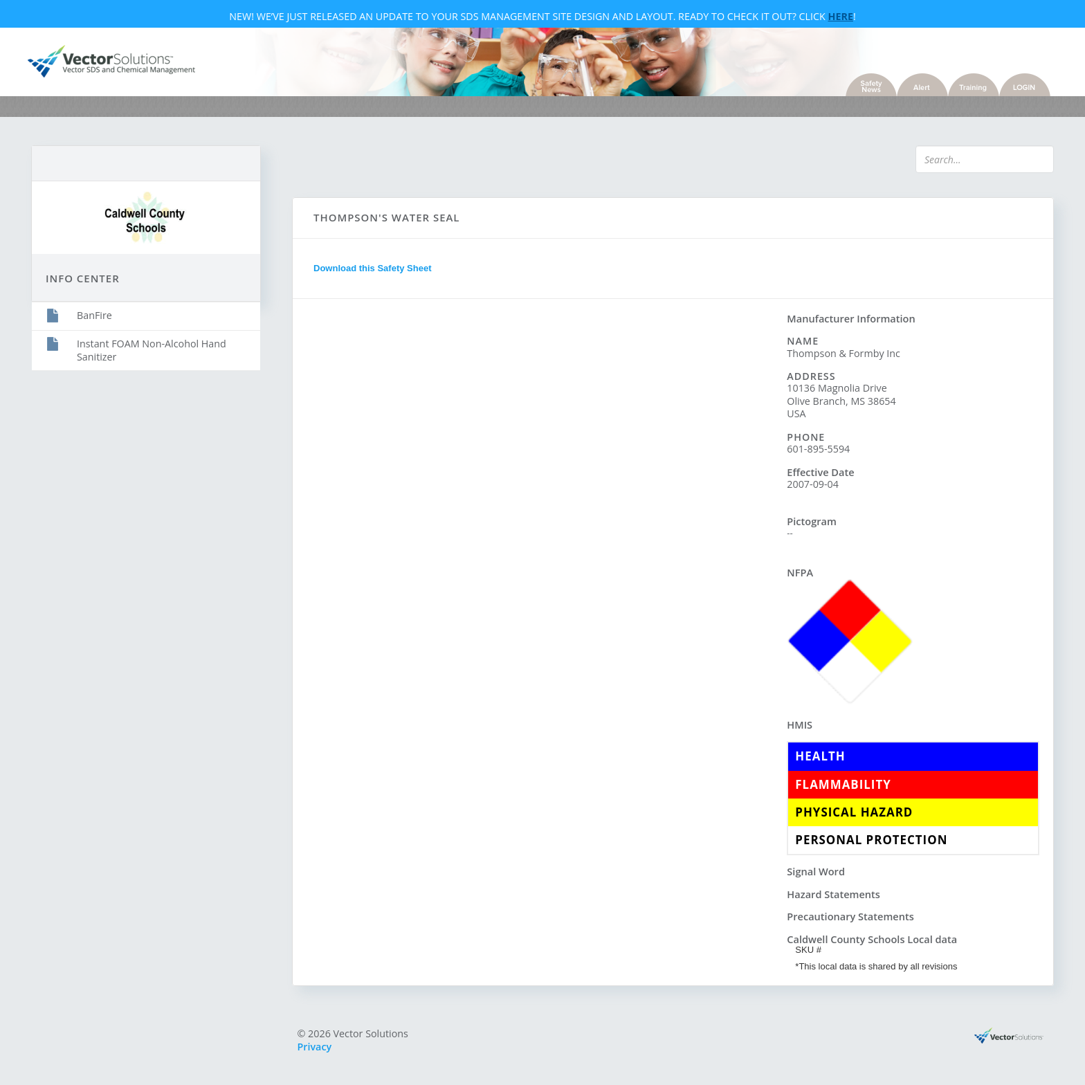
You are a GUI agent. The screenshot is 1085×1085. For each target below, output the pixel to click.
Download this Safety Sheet (372, 268)
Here (840, 16)
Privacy (315, 1046)
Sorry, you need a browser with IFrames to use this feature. (540, 558)
